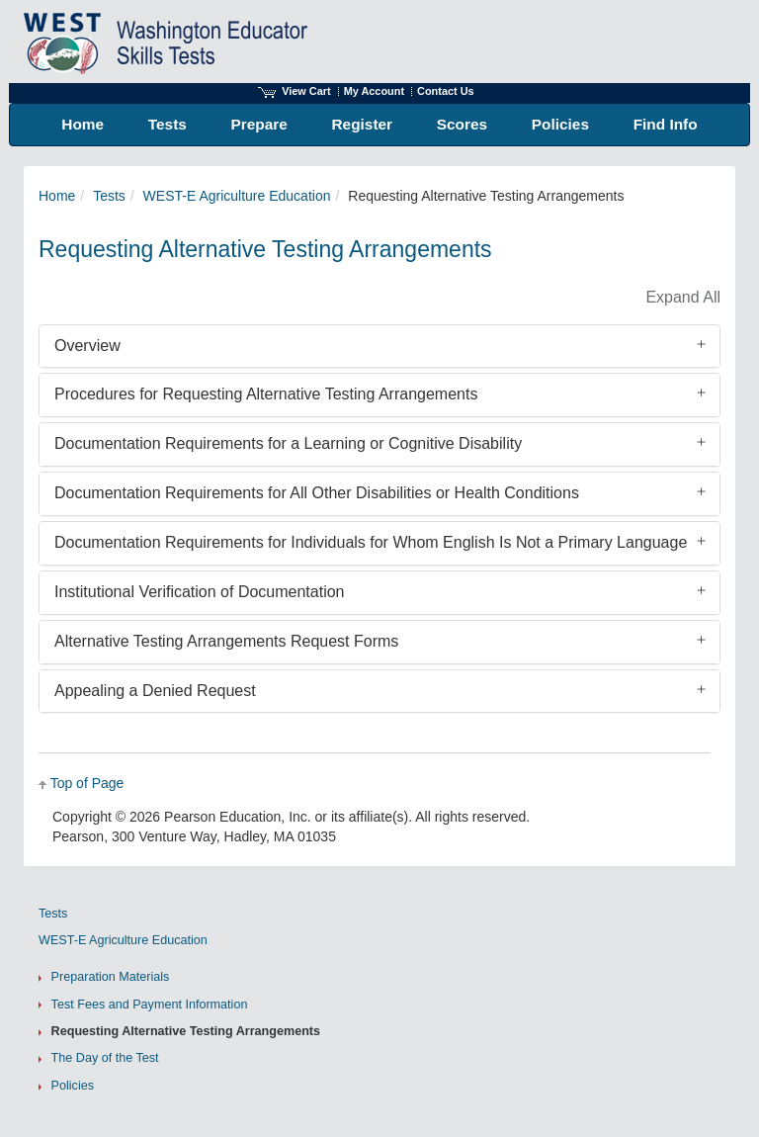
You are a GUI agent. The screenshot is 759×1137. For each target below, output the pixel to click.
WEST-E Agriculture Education (237, 196)
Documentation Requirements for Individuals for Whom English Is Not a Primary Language (370, 542)
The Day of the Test (105, 1058)
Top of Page (87, 783)
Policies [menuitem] (560, 124)
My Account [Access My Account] (374, 91)
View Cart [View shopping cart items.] (294, 91)
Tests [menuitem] (167, 124)
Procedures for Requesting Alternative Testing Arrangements (265, 394)
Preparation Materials (110, 977)
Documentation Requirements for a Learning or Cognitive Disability (288, 443)
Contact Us (445, 91)
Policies (72, 1086)
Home (57, 196)
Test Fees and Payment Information (149, 1004)
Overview (87, 345)
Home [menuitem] (82, 124)
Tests (109, 196)
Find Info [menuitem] (665, 124)
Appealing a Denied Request (155, 690)
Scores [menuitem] (462, 124)
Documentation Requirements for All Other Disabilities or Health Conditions (316, 492)
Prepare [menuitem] (259, 124)
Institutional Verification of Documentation (199, 591)
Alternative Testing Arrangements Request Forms (226, 641)
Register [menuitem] (362, 124)
